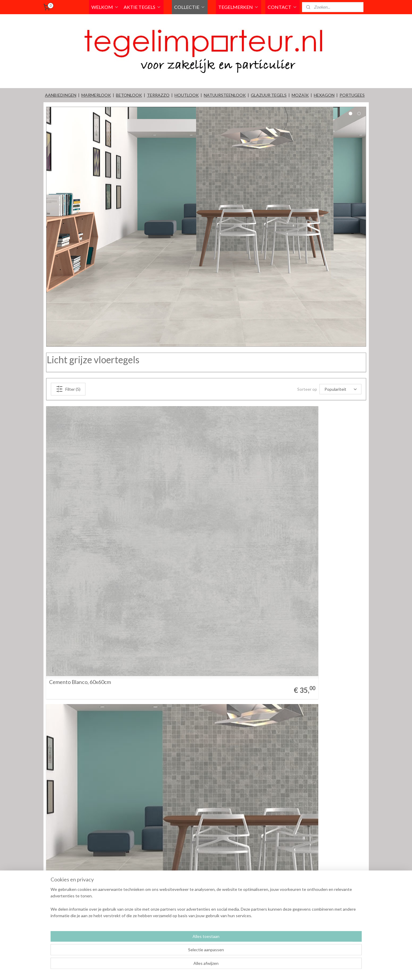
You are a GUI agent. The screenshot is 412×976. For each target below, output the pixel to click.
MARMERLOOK (96, 95)
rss (236, 965)
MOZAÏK (300, 95)
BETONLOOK (129, 95)
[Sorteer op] (340, 389)
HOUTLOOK (187, 95)
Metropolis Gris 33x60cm (78, 750)
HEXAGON (324, 95)
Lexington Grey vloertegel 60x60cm (252, 567)
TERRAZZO (158, 95)
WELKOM (105, 7)
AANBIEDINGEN (60, 95)
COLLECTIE (189, 7)
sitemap (226, 965)
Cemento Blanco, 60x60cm (80, 567)
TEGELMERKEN (238, 7)
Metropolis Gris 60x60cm (240, 750)
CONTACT (282, 7)
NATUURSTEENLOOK (225, 95)
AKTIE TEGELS (142, 7)
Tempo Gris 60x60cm (73, 933)
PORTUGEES (352, 95)
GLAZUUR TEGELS (269, 95)
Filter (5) (68, 389)
